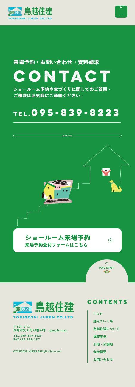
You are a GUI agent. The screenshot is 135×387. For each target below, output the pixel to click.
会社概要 (99, 361)
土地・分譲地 (103, 353)
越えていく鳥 (103, 330)
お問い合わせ (66, 140)
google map (58, 339)
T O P (97, 323)
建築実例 (99, 345)
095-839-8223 (67, 113)
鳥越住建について (106, 338)
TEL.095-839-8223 (27, 345)
